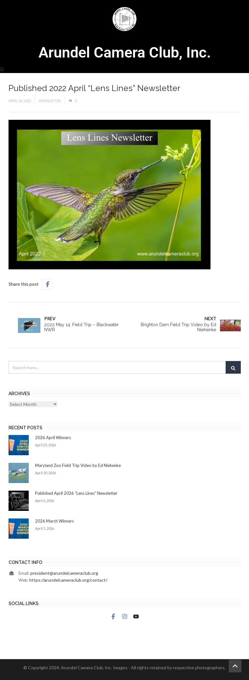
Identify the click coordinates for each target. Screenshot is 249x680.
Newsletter (50, 101)
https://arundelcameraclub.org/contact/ (68, 580)
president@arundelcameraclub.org (64, 573)
